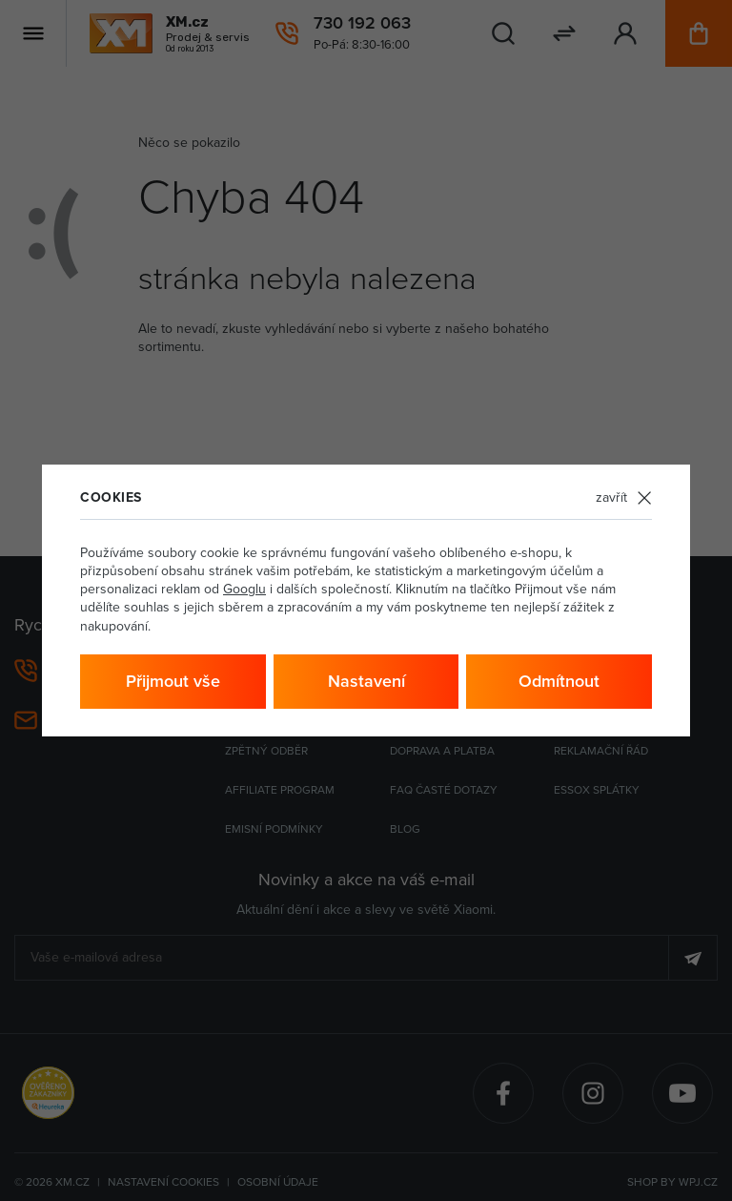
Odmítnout (559, 681)
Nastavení (366, 681)
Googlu (244, 588)
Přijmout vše (173, 681)
